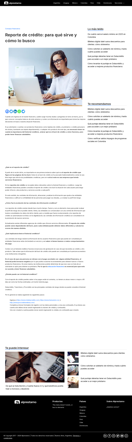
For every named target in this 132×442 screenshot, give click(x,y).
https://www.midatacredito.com (28, 300)
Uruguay (82, 410)
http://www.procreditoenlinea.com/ (22, 303)
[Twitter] (11, 111)
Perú (81, 419)
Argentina (83, 407)
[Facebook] (7, 111)
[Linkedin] (15, 111)
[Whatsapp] (19, 111)
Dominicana (84, 426)
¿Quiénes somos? (113, 407)
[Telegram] (23, 111)
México (82, 413)
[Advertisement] (66, 16)
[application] (123, 3)
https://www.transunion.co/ (49, 300)
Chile (81, 422)
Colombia (83, 416)
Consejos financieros (12, 29)
